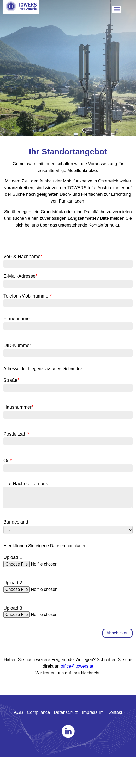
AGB (18, 716)
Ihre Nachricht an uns (25, 483)
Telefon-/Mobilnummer (27, 296)
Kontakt (114, 716)
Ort (7, 460)
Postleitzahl (16, 434)
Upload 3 (12, 612)
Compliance (38, 716)
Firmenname (16, 318)
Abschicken (117, 637)
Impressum (93, 716)
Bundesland (15, 526)
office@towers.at (77, 670)
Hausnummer (18, 407)
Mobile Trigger (116, 9)
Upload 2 (12, 587)
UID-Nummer (17, 345)
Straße (11, 380)
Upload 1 (12, 561)
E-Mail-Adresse (20, 276)
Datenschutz (66, 716)
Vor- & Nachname (22, 256)
